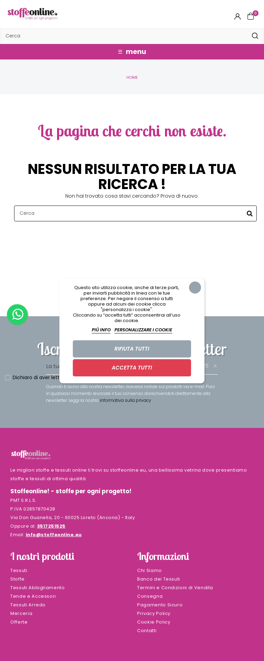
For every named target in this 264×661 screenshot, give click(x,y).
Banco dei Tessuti (158, 579)
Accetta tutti (132, 367)
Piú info (101, 330)
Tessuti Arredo (28, 605)
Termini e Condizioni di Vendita (175, 587)
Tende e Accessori (33, 596)
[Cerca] (132, 36)
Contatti (146, 630)
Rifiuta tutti (131, 348)
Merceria (21, 613)
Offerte (19, 622)
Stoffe (17, 579)
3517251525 (51, 526)
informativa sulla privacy (125, 400)
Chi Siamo (149, 570)
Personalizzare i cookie (143, 330)
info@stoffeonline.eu (54, 534)
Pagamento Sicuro (160, 605)
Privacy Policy (153, 613)
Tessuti (19, 570)
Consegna (150, 596)
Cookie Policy (153, 622)
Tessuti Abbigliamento (37, 587)
